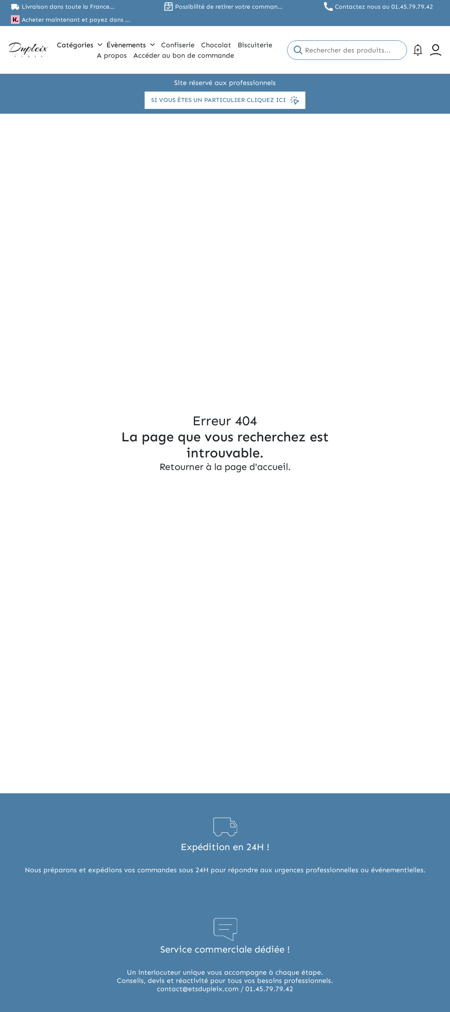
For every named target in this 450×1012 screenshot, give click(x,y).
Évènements (130, 45)
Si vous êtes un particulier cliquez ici (225, 100)
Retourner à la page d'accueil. (225, 467)
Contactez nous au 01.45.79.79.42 (384, 6)
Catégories (79, 45)
